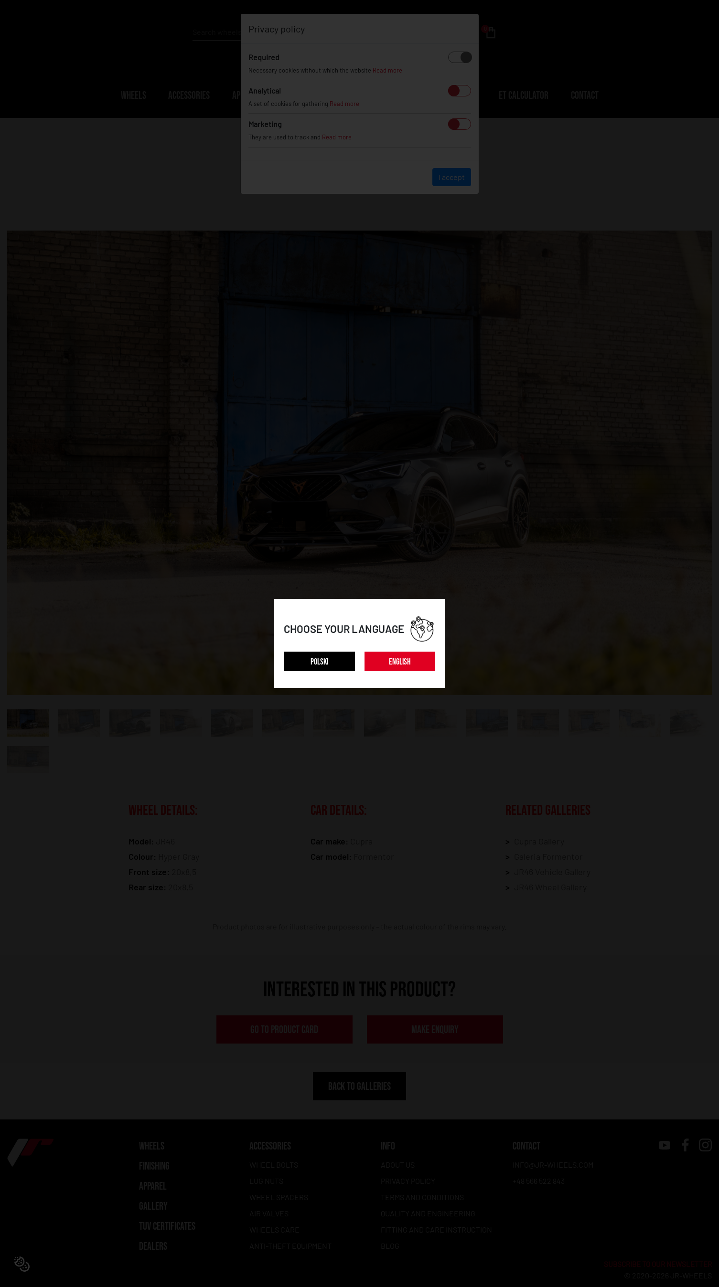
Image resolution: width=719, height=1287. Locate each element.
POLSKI (319, 662)
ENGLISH (400, 662)
